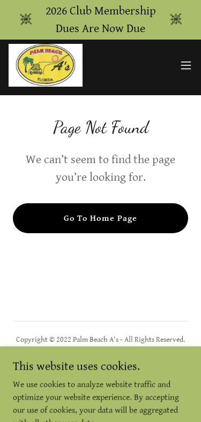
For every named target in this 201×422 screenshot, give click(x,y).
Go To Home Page (100, 218)
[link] (46, 65)
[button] (186, 65)
